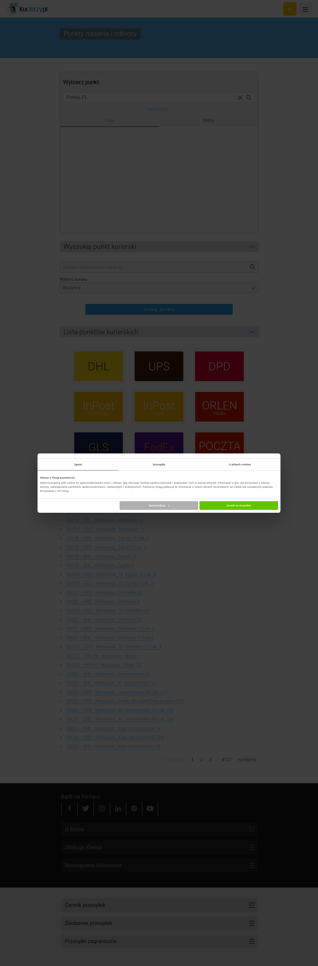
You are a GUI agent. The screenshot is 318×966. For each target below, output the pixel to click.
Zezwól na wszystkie (238, 505)
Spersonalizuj (159, 505)
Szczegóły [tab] (159, 464)
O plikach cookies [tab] (240, 464)
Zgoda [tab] (78, 464)
